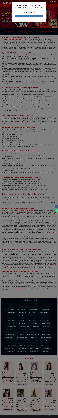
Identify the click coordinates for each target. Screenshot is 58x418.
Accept (29, 16)
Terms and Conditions (29, 14)
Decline (29, 18)
